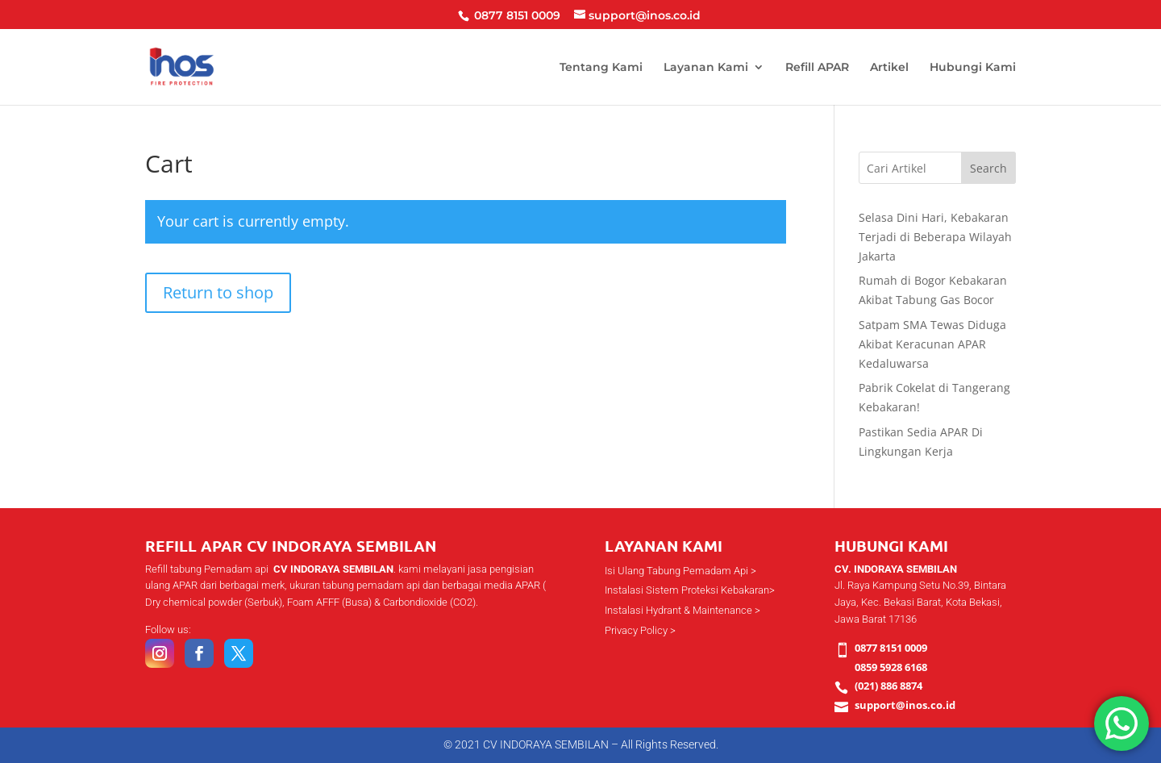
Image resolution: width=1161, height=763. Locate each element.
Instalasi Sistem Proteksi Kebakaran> (690, 590)
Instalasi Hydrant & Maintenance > (682, 610)
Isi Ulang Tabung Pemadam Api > (680, 571)
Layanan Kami (706, 67)
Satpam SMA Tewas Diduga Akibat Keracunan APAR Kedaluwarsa (932, 344)
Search (988, 168)
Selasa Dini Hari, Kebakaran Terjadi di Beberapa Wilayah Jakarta (935, 237)
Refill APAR (817, 67)
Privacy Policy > (640, 630)
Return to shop (218, 292)
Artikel (889, 67)
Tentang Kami (601, 67)
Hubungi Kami (973, 67)
